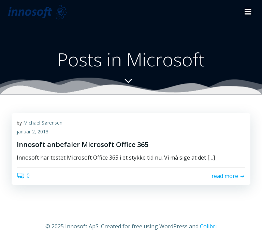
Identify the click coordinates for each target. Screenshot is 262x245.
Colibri (208, 226)
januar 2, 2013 (32, 131)
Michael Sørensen (42, 122)
